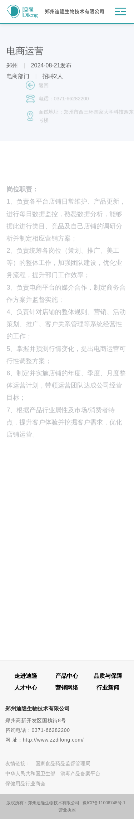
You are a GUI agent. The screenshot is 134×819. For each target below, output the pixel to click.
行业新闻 (107, 688)
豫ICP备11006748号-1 (104, 802)
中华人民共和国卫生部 (30, 773)
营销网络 (66, 688)
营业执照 (67, 810)
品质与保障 (108, 676)
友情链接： (17, 763)
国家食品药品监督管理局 (62, 763)
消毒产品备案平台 (80, 773)
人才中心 (25, 688)
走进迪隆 (25, 676)
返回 (51, 85)
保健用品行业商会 (25, 783)
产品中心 (66, 676)
